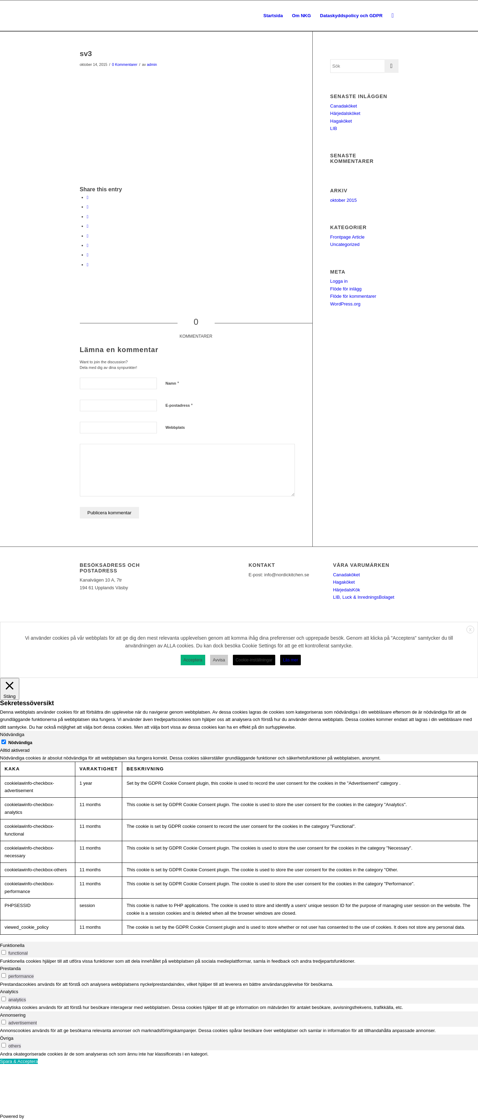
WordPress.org (345, 304)
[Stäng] (9, 689)
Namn (172, 383)
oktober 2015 (343, 200)
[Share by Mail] (88, 264)
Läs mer (290, 660)
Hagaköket (341, 121)
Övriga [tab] (6, 1038)
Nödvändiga (20, 742)
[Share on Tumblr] (88, 236)
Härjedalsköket (345, 113)
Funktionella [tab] (12, 945)
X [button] (470, 629)
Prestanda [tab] (10, 968)
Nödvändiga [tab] (12, 734)
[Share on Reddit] (88, 254)
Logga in (339, 281)
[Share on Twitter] (88, 206)
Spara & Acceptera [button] (19, 1061)
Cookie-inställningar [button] (254, 660)
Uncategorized (345, 244)
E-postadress (179, 405)
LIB (333, 128)
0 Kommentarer (124, 64)
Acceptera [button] (192, 660)
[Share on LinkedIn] (88, 226)
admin (152, 64)
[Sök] (392, 15)
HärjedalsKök (346, 589)
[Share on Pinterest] (88, 216)
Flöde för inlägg (346, 288)
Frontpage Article (347, 237)
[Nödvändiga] (3, 742)
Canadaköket (343, 106)
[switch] (3, 952)
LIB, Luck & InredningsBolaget (363, 597)
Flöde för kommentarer (353, 296)
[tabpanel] (239, 844)
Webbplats (175, 427)
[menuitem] (273, 15)
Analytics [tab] (9, 991)
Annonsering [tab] (13, 1015)
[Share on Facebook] (88, 197)
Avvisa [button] (219, 660)
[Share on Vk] (88, 245)
